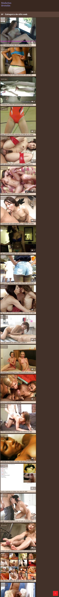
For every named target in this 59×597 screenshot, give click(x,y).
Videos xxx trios (34, 562)
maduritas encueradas (23, 545)
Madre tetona (37, 583)
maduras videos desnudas (17, 543)
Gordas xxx (5, 581)
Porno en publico (8, 562)
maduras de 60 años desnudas (41, 535)
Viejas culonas (6, 560)
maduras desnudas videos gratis (12, 540)
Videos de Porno (16, 557)
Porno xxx (53, 567)
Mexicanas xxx (24, 567)
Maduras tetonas (20, 555)
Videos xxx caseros (28, 569)
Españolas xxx (31, 576)
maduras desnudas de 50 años (28, 536)
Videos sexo (45, 590)
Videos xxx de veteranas (23, 574)
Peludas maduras (11, 587)
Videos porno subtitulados (21, 581)
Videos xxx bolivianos (16, 576)
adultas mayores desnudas (10, 529)
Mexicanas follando (8, 585)
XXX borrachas (14, 580)
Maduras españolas (29, 558)
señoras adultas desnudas (37, 549)
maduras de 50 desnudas (22, 535)
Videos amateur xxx (41, 578)
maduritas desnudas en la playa (38, 543)
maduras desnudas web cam (33, 540)
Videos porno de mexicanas (42, 560)
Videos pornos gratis (9, 594)
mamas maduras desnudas (17, 547)
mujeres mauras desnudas (18, 549)
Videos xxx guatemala (39, 567)
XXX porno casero (25, 594)
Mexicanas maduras (36, 555)
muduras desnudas (15, 548)
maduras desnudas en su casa (36, 537)
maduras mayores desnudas (28, 542)
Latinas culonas (27, 580)
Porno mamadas (8, 583)
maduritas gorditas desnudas (11, 546)
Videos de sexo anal (45, 558)
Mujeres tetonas (7, 578)
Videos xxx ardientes (27, 587)
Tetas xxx (36, 590)
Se (18, 585)
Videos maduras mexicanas (21, 565)
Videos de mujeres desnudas (45, 580)
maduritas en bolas (7, 545)
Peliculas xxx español (21, 560)
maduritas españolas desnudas (43, 545)
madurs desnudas (40, 546)
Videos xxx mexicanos (23, 578)
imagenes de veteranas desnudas (26, 530)
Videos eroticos (41, 557)
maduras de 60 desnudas (9, 536)
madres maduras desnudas (18, 531)
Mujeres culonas (43, 569)
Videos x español (24, 590)
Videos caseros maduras (30, 585)
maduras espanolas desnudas (26, 541)
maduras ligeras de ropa (9, 542)
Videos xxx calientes (9, 590)
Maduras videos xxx (23, 583)
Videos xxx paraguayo (18, 592)
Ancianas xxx (29, 557)
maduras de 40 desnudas (38, 534)
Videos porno (42, 587)
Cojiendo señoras (35, 592)
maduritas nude (28, 546)
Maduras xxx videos (12, 558)
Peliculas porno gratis (31, 564)
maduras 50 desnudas (35, 531)
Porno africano (31, 573)
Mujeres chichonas (12, 588)
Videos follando (7, 555)
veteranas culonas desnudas (26, 551)
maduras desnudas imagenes (21, 539)
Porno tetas (20, 573)
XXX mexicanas (22, 571)
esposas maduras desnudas (30, 529)
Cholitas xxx (44, 571)
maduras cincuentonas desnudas (28, 532)
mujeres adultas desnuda (31, 548)
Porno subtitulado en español (44, 581)
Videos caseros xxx (44, 588)
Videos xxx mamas (27, 588)
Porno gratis (17, 564)
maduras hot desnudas (45, 541)
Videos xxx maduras (46, 576)
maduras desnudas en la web (15, 537)
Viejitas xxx (47, 583)
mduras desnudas (33, 547)
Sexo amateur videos (42, 574)
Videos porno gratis (40, 565)
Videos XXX (34, 571)
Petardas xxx (47, 562)
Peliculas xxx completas (10, 569)
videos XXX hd (21, 562)
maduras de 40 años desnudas (18, 534)
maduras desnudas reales (41, 539)
